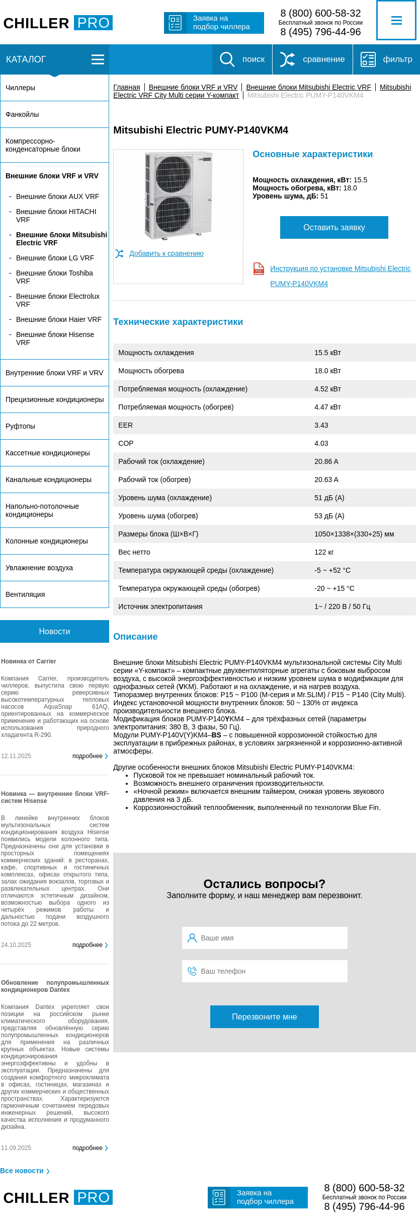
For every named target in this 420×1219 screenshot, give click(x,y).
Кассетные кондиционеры (48, 453)
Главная (126, 87)
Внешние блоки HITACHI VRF (56, 216)
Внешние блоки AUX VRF (57, 196)
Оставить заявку (334, 227)
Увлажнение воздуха (39, 568)
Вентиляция (25, 594)
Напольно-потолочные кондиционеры (42, 510)
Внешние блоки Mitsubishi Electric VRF (308, 87)
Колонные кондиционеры (47, 541)
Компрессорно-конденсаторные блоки (43, 145)
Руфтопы (20, 426)
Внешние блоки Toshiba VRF (54, 277)
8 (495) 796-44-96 (320, 31)
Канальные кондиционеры (49, 480)
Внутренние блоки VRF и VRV (54, 373)
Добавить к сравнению (166, 253)
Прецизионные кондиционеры (55, 399)
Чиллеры (20, 88)
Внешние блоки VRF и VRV (193, 87)
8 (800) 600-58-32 (320, 13)
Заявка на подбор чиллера (221, 22)
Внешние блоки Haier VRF (59, 319)
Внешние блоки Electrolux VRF (58, 300)
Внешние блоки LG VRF (55, 258)
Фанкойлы (22, 114)
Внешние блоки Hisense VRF (55, 338)
